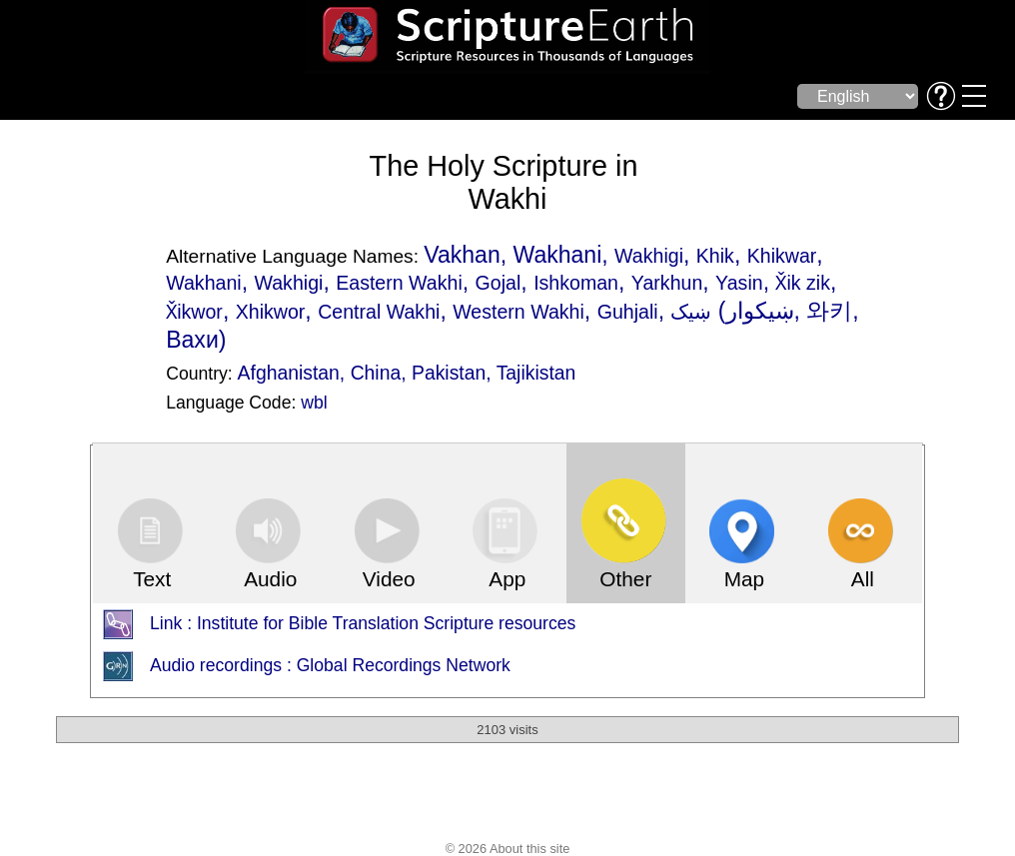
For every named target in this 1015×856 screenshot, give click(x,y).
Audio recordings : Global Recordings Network (330, 666)
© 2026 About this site (508, 848)
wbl (314, 403)
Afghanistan (289, 373)
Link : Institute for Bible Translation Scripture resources (362, 624)
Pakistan (449, 373)
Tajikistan (536, 373)
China (376, 373)
